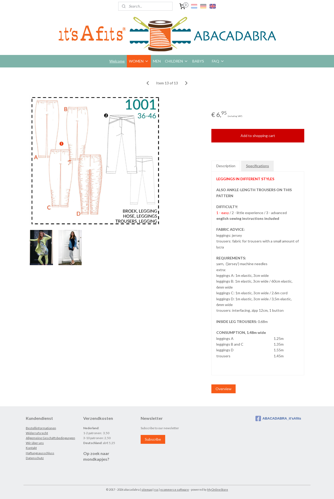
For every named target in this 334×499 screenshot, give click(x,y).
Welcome (117, 61)
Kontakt (31, 448)
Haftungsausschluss (40, 453)
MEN (157, 61)
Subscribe (153, 439)
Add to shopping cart (258, 135)
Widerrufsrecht (37, 433)
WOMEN (139, 61)
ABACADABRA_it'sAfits (278, 418)
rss (156, 489)
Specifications (257, 166)
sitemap (146, 489)
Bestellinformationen (41, 428)
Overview (223, 388)
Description (225, 166)
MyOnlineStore (217, 489)
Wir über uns (35, 443)
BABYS (198, 61)
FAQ (218, 61)
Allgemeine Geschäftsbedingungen (50, 438)
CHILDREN (176, 61)
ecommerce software (174, 489)
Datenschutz (35, 458)
